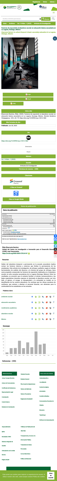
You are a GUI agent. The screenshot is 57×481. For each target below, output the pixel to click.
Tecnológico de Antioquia (15, 232)
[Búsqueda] (20, 19)
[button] (55, 38)
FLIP (28, 99)
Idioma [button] (53, 2)
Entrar (45, 2)
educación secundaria (8, 302)
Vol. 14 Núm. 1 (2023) (24, 23)
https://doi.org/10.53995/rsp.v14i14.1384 (14, 141)
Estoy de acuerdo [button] (50, 475)
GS (8, 228)
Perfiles (15, 230)
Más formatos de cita (13, 122)
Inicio (5, 23)
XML (13, 103)
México (3, 319)
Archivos (12, 23)
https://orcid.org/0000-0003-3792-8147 (16, 253)
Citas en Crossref (16, 187)
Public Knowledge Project (22, 239)
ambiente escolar (7, 297)
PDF (28, 95)
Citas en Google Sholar (16, 199)
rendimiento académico (9, 308)
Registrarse (36, 2)
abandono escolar (7, 314)
